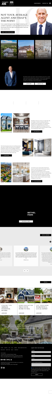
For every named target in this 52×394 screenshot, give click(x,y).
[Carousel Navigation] (26, 270)
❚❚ (50, 241)
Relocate (3, 349)
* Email (33, 358)
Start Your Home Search (8, 32)
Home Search (37, 3)
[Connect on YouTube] (3, 359)
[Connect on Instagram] (6, 359)
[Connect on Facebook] (1, 359)
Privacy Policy (3, 363)
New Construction (22, 347)
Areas (15, 347)
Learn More (6, 155)
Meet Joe (8, 349)
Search (6, 347)
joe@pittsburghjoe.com (18, 356)
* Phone (33, 354)
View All (46, 282)
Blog (12, 349)
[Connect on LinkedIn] (4, 359)
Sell (12, 347)
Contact (16, 349)
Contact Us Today (26, 333)
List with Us (36, 131)
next (27, 271)
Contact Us (45, 3)
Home (2, 347)
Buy (9, 347)
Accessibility (8, 363)
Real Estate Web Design (5, 364)
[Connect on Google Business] (8, 359)
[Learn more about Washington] (7, 206)
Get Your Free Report (36, 181)
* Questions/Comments (36, 362)
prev (24, 271)
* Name (32, 350)
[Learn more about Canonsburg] (45, 206)
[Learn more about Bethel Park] (26, 206)
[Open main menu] (50, 3)
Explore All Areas (26, 221)
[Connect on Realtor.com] (11, 359)
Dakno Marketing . (14, 364)
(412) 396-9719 (7, 356)
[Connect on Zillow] (9, 359)
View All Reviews (45, 235)
